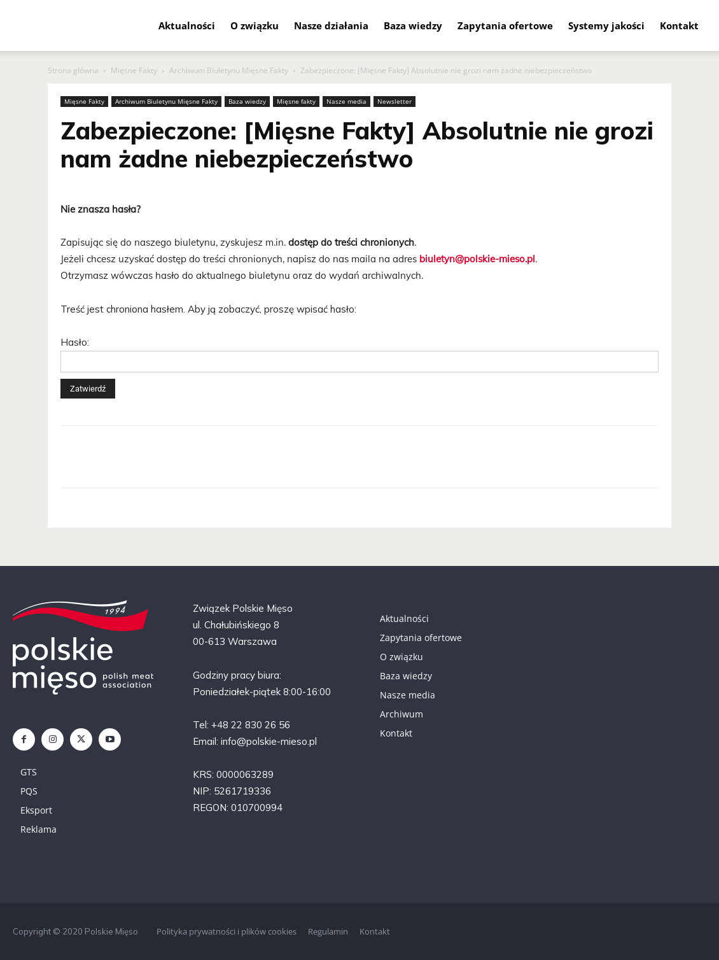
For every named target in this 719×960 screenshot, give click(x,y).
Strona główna (73, 70)
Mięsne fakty (296, 101)
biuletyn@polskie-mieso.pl (477, 259)
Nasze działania (331, 25)
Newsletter (394, 101)
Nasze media (346, 101)
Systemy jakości (606, 25)
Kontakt (679, 25)
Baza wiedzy (413, 25)
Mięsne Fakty (134, 70)
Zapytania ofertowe (505, 25)
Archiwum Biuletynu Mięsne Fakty (228, 70)
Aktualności (186, 25)
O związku (254, 25)
